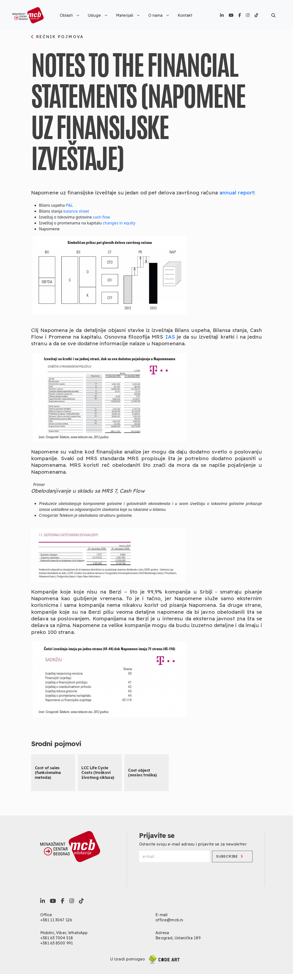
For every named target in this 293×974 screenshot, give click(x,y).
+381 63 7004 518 (56, 937)
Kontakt (185, 15)
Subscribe (229, 856)
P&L (69, 205)
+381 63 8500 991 (56, 943)
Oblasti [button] (69, 15)
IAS (170, 336)
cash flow (101, 217)
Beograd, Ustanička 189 (178, 937)
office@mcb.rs (169, 919)
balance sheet (76, 211)
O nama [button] (158, 15)
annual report (237, 192)
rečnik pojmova (57, 37)
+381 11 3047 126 (56, 919)
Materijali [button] (128, 15)
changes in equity (119, 223)
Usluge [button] (97, 15)
